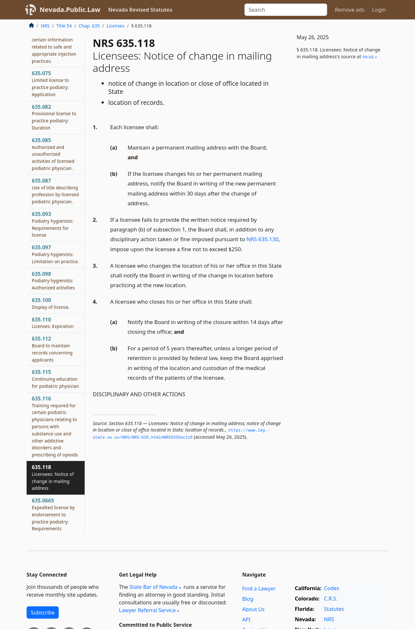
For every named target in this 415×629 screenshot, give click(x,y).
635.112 (52, 349)
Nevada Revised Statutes (140, 9)
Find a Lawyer (259, 588)
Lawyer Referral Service (147, 610)
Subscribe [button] (42, 612)
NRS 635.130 (262, 239)
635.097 (55, 254)
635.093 (52, 224)
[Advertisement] (339, 172)
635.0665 (53, 514)
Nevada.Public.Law (70, 9)
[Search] (285, 10)
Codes (331, 588)
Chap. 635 (89, 26)
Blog (247, 598)
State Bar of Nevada (153, 586)
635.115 (55, 378)
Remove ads (349, 9)
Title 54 (64, 26)
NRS (45, 26)
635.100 (51, 303)
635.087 (55, 191)
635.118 (53, 477)
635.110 (53, 323)
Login (379, 9)
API (246, 619)
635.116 (55, 426)
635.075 (50, 83)
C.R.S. (331, 598)
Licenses (115, 26)
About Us (253, 609)
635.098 (53, 280)
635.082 (54, 117)
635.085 (53, 154)
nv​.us (368, 56)
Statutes (334, 608)
